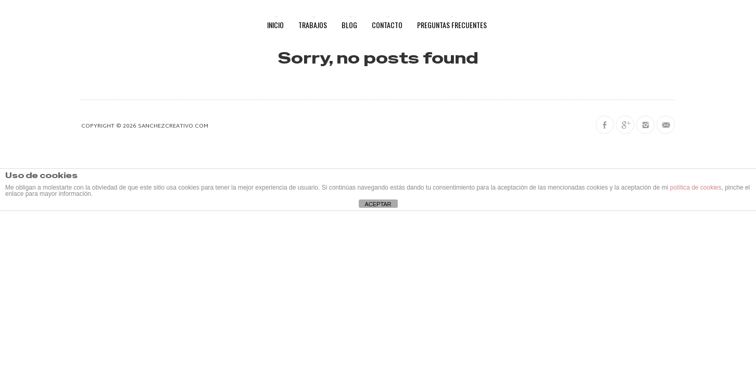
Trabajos (312, 24)
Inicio (275, 24)
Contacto (387, 24)
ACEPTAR (377, 204)
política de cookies (696, 187)
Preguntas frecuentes (452, 24)
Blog (349, 24)
